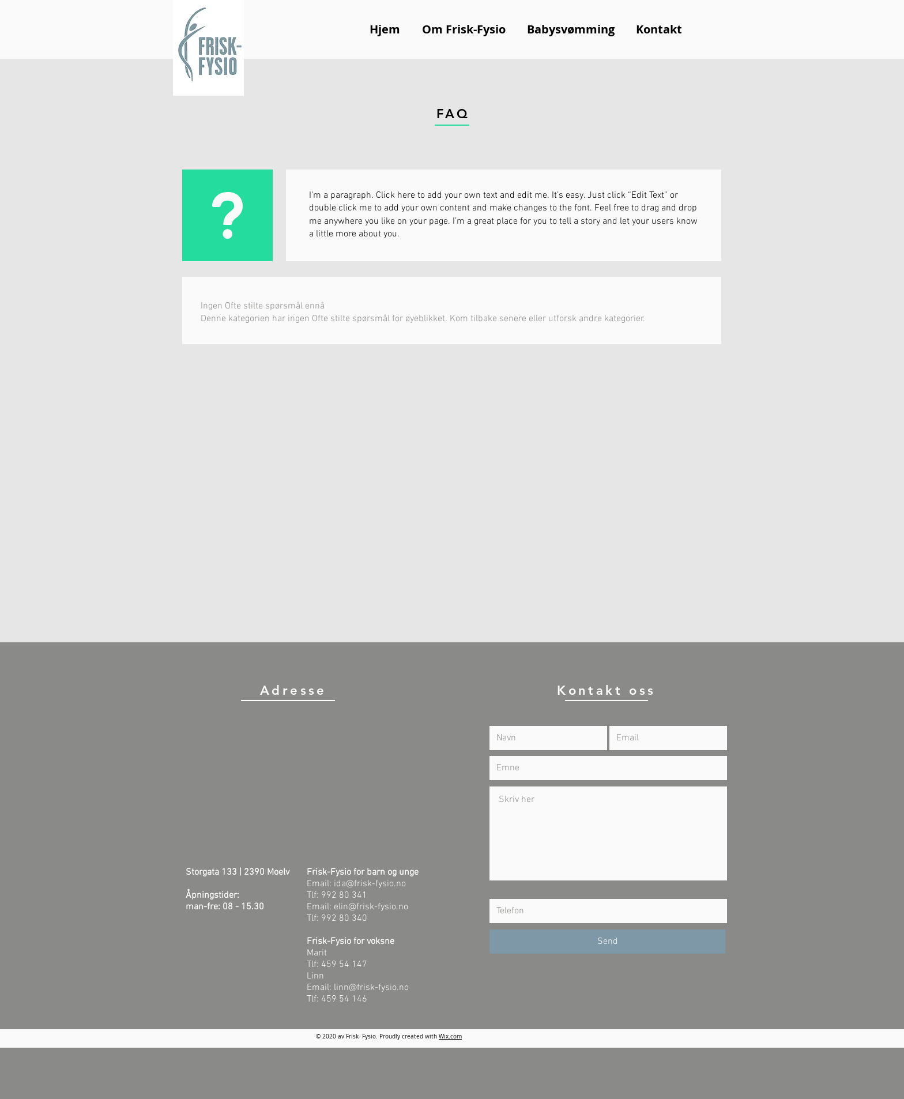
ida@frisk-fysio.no (370, 884)
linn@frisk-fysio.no (371, 987)
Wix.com (450, 1036)
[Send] (607, 941)
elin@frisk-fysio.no (371, 907)
